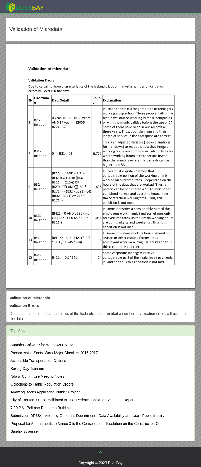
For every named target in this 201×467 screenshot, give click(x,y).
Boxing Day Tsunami (27, 368)
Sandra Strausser (24, 431)
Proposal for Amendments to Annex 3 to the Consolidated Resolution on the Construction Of (85, 423)
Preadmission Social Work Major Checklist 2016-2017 (54, 353)
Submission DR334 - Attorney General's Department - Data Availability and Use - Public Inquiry (87, 416)
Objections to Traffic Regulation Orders (42, 384)
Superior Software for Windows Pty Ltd (41, 345)
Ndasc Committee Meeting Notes (37, 376)
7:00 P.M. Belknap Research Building (40, 408)
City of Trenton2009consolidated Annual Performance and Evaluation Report (72, 400)
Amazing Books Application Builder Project (45, 392)
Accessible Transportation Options (38, 361)
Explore (64, 6)
